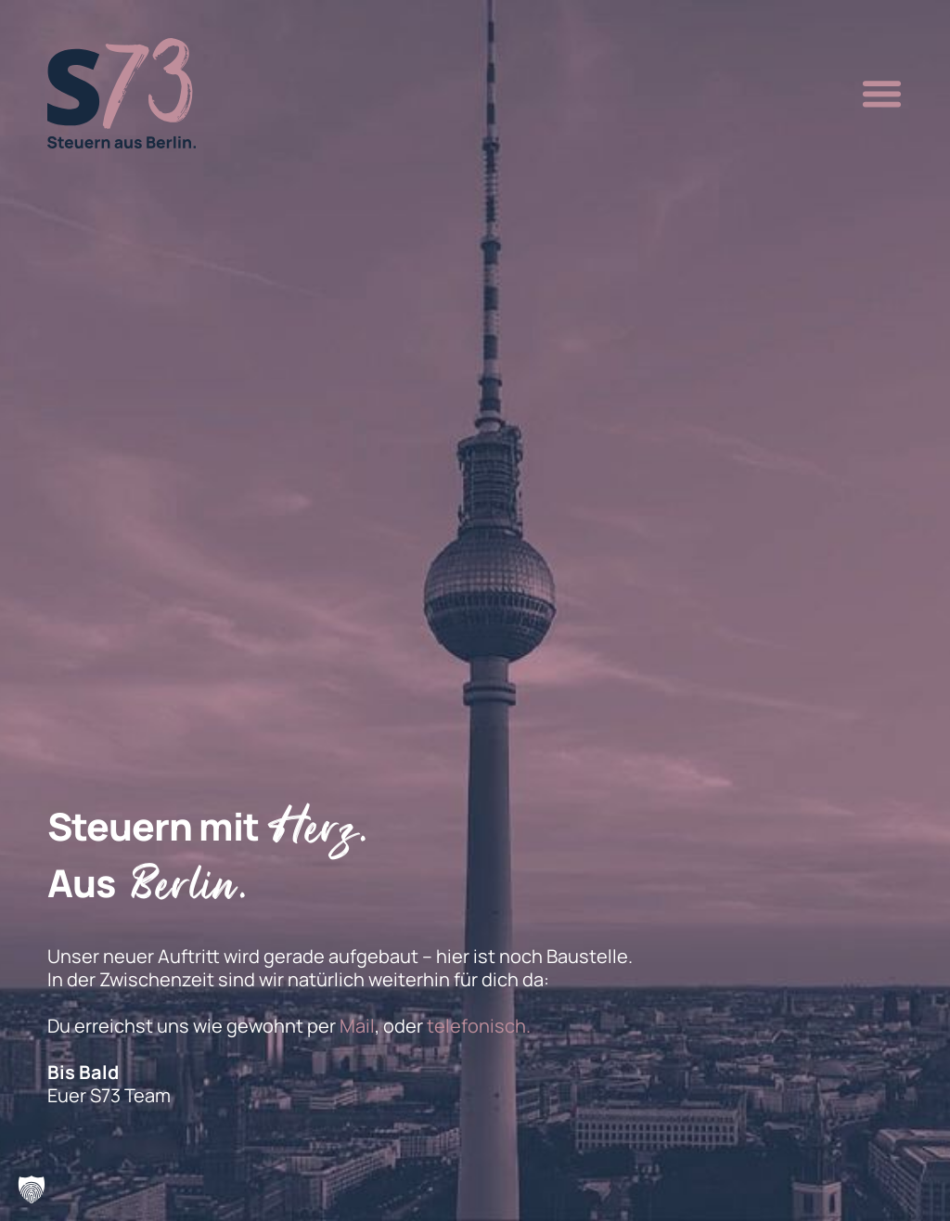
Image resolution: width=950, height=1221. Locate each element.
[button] (877, 93)
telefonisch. (479, 1025)
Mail (357, 1025)
